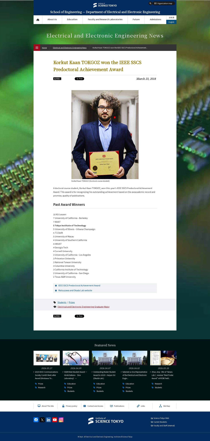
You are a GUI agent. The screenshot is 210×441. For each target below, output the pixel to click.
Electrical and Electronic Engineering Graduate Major (84, 306)
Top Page (38, 19)
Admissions (155, 19)
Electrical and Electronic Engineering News (69, 47)
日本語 (171, 17)
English (171, 22)
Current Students (160, 422)
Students (62, 302)
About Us (52, 19)
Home (44, 47)
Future (136, 19)
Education (72, 19)
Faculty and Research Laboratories (105, 19)
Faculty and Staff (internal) (164, 425)
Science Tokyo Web (161, 418)
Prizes (72, 302)
